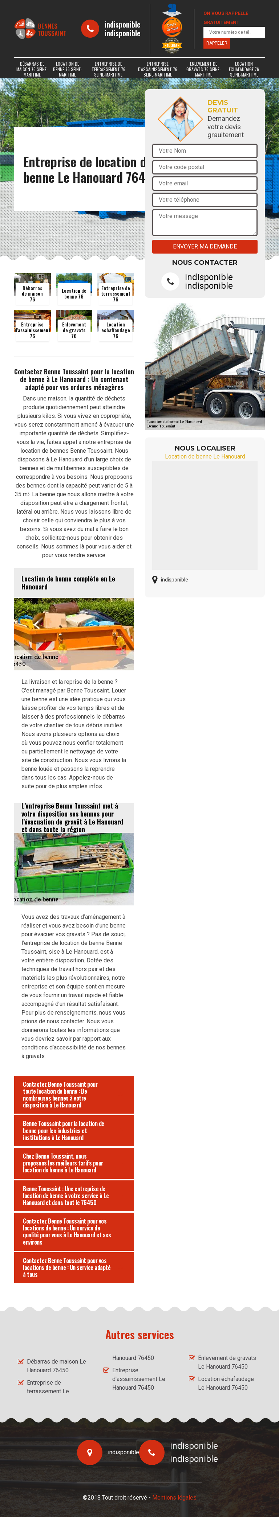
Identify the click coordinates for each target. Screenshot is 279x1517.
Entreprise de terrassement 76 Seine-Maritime (108, 69)
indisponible (123, 24)
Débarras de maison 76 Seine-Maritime (32, 69)
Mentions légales (174, 1497)
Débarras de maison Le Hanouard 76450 (56, 1366)
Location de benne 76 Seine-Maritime (67, 69)
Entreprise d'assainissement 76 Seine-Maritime (157, 69)
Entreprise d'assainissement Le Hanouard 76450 (138, 1379)
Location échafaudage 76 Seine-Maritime (244, 69)
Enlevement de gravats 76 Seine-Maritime (203, 69)
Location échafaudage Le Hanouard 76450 (226, 1383)
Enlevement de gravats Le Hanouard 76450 (227, 1362)
